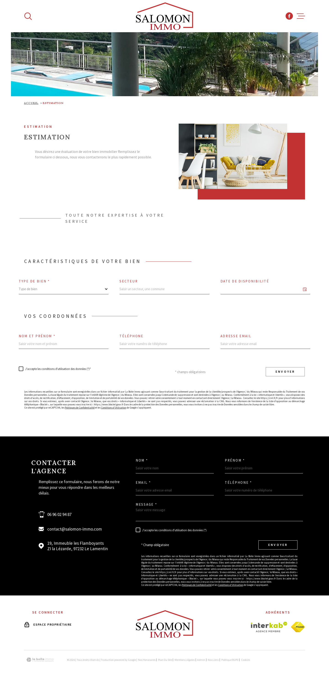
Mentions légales (185, 659)
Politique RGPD (230, 659)
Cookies (245, 660)
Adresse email (236, 336)
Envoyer (285, 372)
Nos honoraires (147, 659)
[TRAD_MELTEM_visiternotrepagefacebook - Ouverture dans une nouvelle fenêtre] (289, 16)
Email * (143, 482)
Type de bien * (34, 281)
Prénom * (235, 460)
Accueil (31, 103)
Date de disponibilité (244, 281)
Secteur (128, 281)
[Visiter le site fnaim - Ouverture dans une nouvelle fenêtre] (298, 627)
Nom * (142, 460)
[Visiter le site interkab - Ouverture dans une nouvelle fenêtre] (269, 627)
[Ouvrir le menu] (301, 16)
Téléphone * (238, 482)
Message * (146, 504)
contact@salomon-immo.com (74, 529)
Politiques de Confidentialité (80, 407)
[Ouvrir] (28, 16)
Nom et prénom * (37, 336)
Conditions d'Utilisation (113, 407)
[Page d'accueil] (164, 16)
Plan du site (165, 659)
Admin (201, 659)
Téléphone (131, 336)
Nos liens (213, 659)
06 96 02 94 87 (59, 514)
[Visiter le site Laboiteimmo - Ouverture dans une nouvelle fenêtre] (40, 660)
